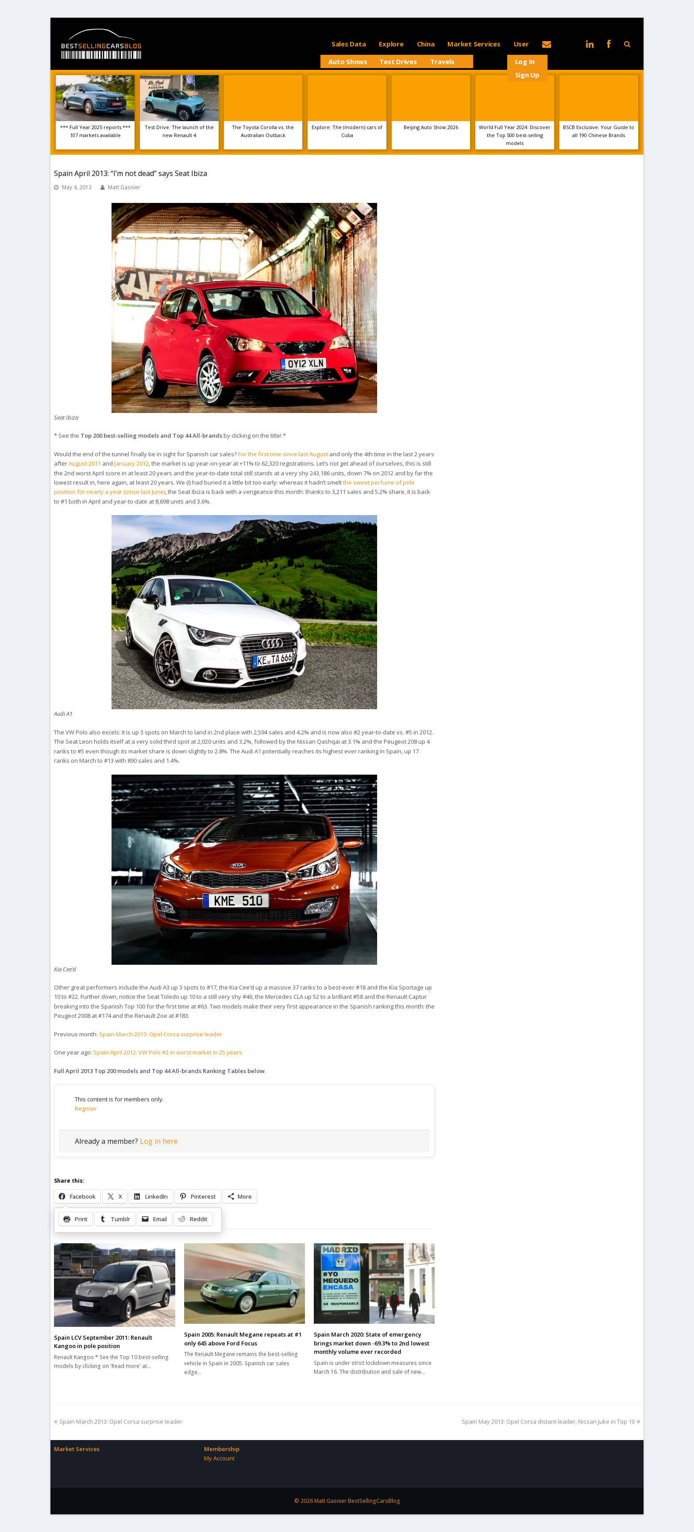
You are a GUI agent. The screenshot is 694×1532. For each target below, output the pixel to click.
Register (86, 1108)
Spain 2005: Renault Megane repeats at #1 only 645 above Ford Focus (243, 1338)
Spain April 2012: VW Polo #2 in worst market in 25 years (167, 1052)
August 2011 (85, 463)
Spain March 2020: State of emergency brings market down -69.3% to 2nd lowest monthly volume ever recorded (371, 1343)
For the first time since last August (283, 454)
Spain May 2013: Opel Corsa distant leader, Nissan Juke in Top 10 (551, 1421)
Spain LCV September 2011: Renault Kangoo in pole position (103, 1341)
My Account (219, 1458)
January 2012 (131, 463)
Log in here (159, 1141)
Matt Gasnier (124, 187)
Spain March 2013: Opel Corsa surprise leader (160, 1034)
